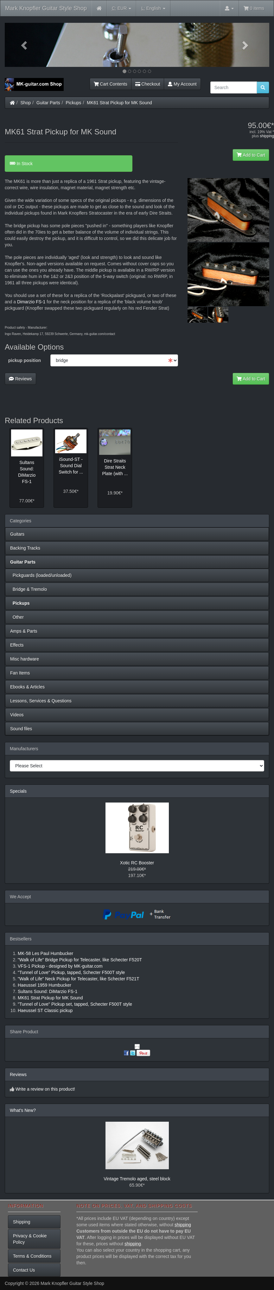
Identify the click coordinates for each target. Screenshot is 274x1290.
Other (17, 617)
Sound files (21, 728)
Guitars (17, 534)
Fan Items (20, 672)
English (153, 8)
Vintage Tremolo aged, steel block (137, 1178)
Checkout (147, 84)
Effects (17, 645)
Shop (26, 102)
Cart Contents (110, 84)
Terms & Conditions (32, 1256)
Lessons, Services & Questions (41, 700)
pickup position (24, 360)
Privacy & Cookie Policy (30, 1239)
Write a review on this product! (45, 1089)
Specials (18, 791)
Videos (17, 714)
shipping (267, 136)
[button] (24, 45)
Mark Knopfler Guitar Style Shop (46, 8)
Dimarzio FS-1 (31, 301)
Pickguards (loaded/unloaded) (41, 575)
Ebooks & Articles (27, 686)
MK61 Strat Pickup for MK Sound (119, 102)
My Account (182, 84)
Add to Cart (251, 155)
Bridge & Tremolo (28, 589)
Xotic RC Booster (137, 862)
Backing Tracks (25, 548)
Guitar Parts (48, 102)
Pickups (73, 102)
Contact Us (24, 1270)
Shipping (21, 1221)
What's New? (23, 1110)
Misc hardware (24, 658)
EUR (121, 8)
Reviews (20, 378)
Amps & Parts (23, 631)
